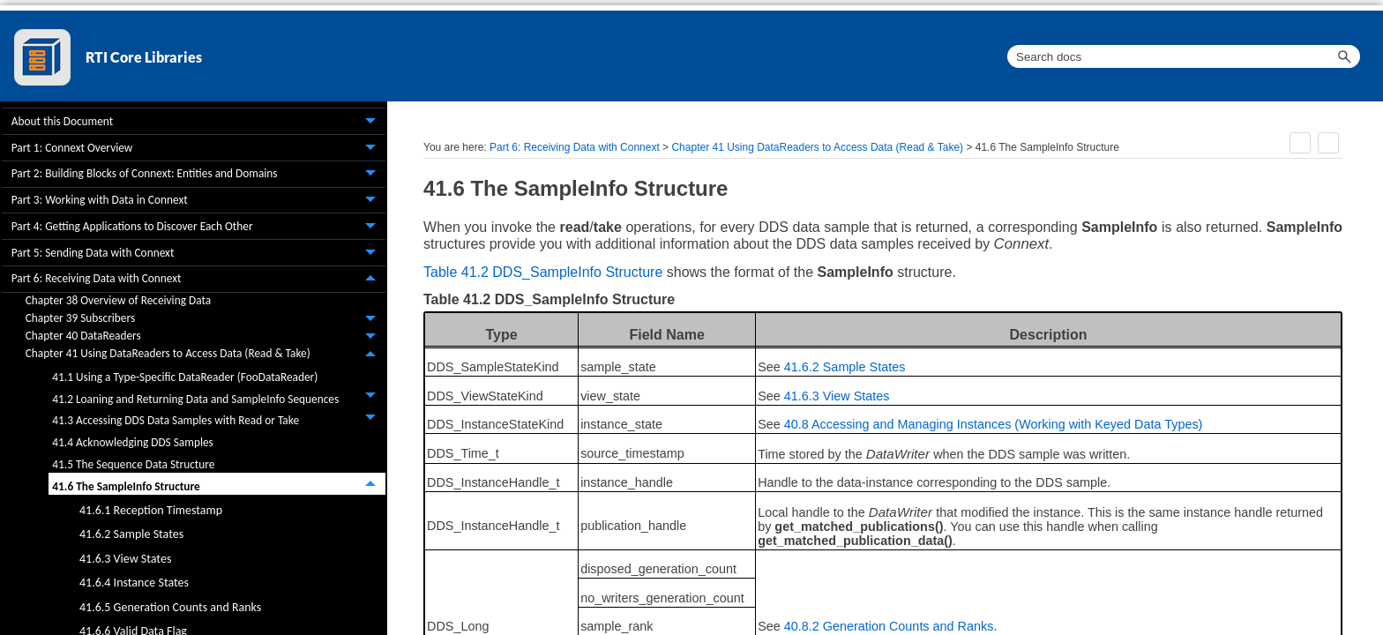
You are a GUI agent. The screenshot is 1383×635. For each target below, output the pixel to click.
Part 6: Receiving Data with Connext (198, 279)
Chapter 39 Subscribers (205, 319)
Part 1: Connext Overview (198, 148)
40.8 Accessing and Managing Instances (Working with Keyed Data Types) (993, 424)
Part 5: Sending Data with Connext (198, 253)
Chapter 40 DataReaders (205, 337)
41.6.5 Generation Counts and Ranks (170, 607)
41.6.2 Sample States (131, 534)
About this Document (198, 121)
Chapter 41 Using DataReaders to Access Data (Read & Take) (205, 354)
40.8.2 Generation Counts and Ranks (889, 626)
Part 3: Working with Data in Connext (198, 201)
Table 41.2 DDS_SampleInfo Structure (542, 272)
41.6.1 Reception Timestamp (150, 510)
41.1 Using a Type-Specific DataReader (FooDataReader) (185, 377)
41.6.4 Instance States (134, 582)
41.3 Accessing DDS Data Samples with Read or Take (218, 418)
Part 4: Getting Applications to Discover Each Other (198, 226)
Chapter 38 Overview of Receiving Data (118, 300)
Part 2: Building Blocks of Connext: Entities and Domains (198, 174)
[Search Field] (1183, 57)
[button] (1344, 57)
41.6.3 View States (125, 558)
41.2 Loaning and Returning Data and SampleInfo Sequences (218, 396)
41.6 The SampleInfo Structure (218, 484)
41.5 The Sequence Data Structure (133, 464)
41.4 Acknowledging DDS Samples (132, 442)
